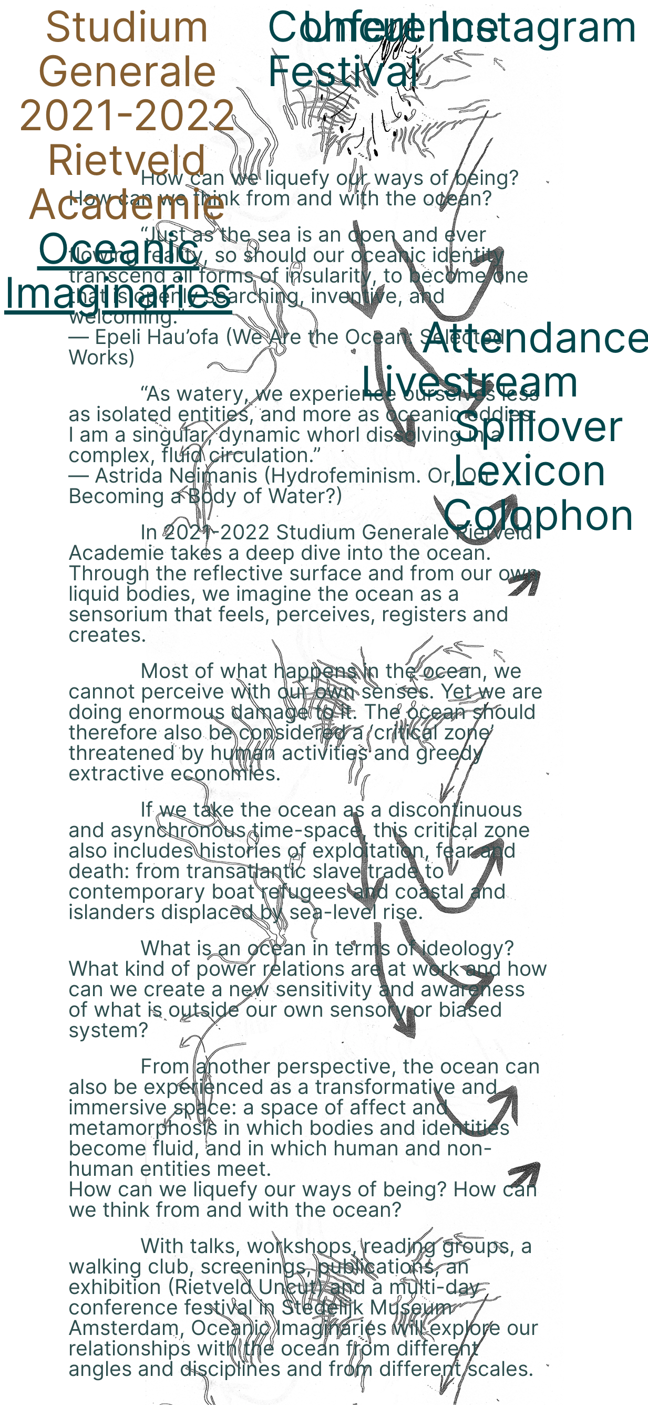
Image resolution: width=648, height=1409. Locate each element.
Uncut (361, 26)
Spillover (538, 425)
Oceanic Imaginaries (118, 270)
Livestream (470, 381)
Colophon (538, 514)
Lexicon (529, 469)
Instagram (538, 26)
